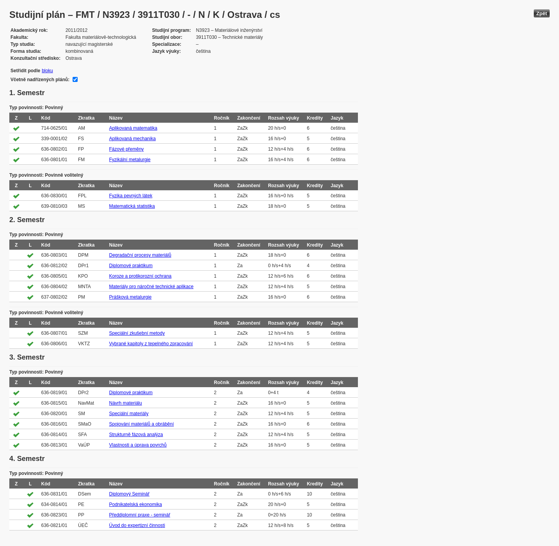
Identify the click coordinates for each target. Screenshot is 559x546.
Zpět (541, 13)
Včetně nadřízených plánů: (39, 79)
